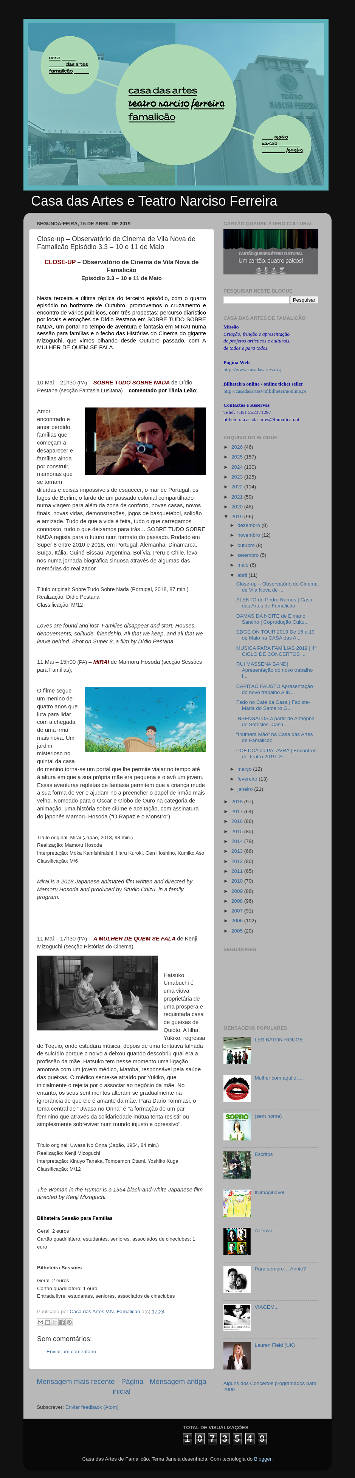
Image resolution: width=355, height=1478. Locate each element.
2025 (237, 457)
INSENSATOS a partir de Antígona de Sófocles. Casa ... (275, 721)
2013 (237, 851)
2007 (237, 911)
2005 (237, 931)
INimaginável (269, 1192)
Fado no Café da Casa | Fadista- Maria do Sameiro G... (273, 705)
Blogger (262, 1459)
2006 (237, 920)
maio (243, 565)
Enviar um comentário (71, 1351)
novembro (249, 535)
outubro (246, 545)
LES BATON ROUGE (278, 1040)
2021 (237, 497)
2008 (237, 901)
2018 (237, 801)
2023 (237, 477)
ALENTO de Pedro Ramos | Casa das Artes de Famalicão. (274, 603)
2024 (237, 467)
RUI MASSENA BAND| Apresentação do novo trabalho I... (274, 670)
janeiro (245, 789)
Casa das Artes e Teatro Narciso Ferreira (154, 201)
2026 (237, 447)
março (245, 769)
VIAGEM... (266, 1307)
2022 (237, 487)
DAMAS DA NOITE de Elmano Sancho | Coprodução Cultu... (272, 619)
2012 (237, 861)
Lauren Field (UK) (274, 1345)
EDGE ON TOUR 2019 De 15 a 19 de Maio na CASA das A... (275, 635)
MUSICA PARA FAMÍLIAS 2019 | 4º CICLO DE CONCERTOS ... (276, 651)
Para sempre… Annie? (280, 1269)
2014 (237, 841)
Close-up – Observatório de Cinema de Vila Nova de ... (277, 587)
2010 (237, 881)
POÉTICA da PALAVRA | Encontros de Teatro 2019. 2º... (276, 753)
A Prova (263, 1230)
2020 (237, 507)
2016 (237, 821)
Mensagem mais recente (76, 1381)
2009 (237, 891)
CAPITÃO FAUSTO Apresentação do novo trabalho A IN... (274, 689)
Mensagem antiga (178, 1381)
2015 (237, 831)
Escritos (263, 1154)
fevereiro (248, 779)
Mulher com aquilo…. (278, 1078)
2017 (237, 811)
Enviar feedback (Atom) (92, 1407)
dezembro (249, 525)
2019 (237, 516)
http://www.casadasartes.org (252, 369)
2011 (237, 871)
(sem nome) (268, 1116)
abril (242, 575)
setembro (248, 555)
